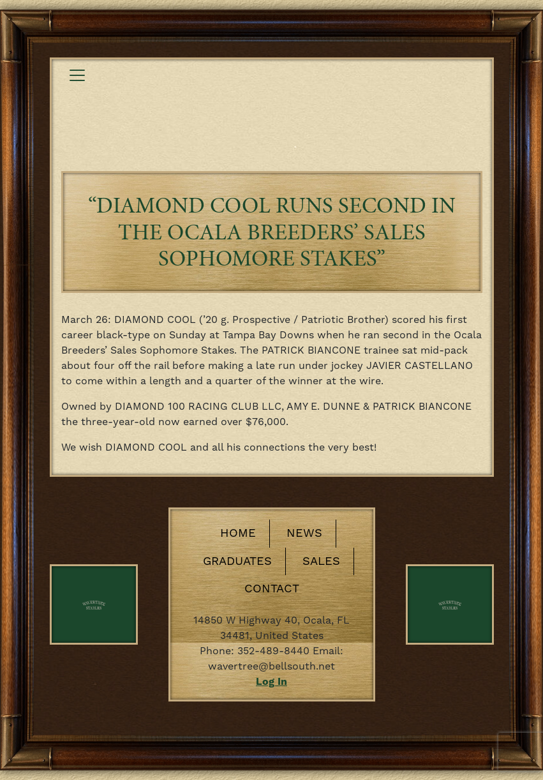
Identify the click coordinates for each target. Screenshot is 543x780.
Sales (321, 561)
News (304, 533)
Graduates (237, 561)
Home (238, 533)
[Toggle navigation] (77, 75)
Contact (271, 588)
